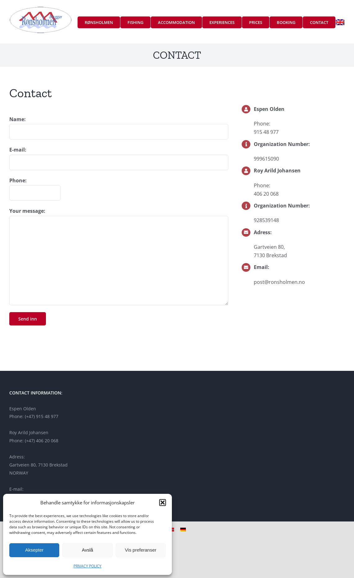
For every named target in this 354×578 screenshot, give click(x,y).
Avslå (87, 550)
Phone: (18, 180)
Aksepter (34, 550)
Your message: (27, 210)
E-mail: (17, 149)
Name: (17, 119)
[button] (162, 502)
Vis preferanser (140, 550)
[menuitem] (340, 22)
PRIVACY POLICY (87, 566)
